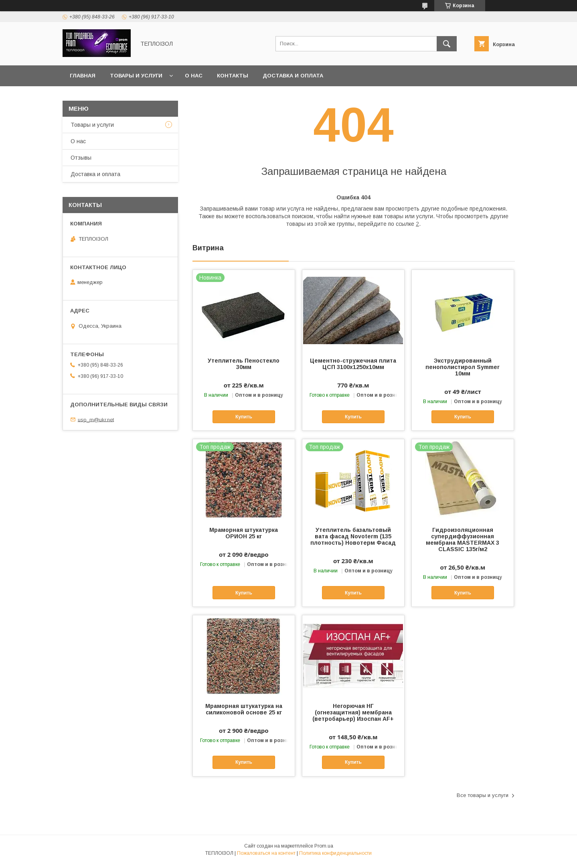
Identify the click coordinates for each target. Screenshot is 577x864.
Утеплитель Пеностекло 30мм (243, 363)
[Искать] (447, 43)
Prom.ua (323, 846)
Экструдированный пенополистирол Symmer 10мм (462, 367)
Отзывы (81, 157)
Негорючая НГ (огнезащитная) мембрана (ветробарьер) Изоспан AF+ (353, 712)
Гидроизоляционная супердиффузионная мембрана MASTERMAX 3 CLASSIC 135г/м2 (462, 539)
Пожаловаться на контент (266, 853)
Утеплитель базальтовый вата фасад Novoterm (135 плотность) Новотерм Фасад (353, 536)
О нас (193, 76)
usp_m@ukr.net (96, 419)
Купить (243, 417)
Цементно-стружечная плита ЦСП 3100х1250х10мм (353, 363)
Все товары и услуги (482, 795)
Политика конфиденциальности (335, 853)
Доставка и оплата (293, 76)
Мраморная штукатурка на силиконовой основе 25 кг (243, 709)
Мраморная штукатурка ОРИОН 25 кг (243, 533)
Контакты (232, 76)
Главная (82, 76)
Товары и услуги (136, 76)
